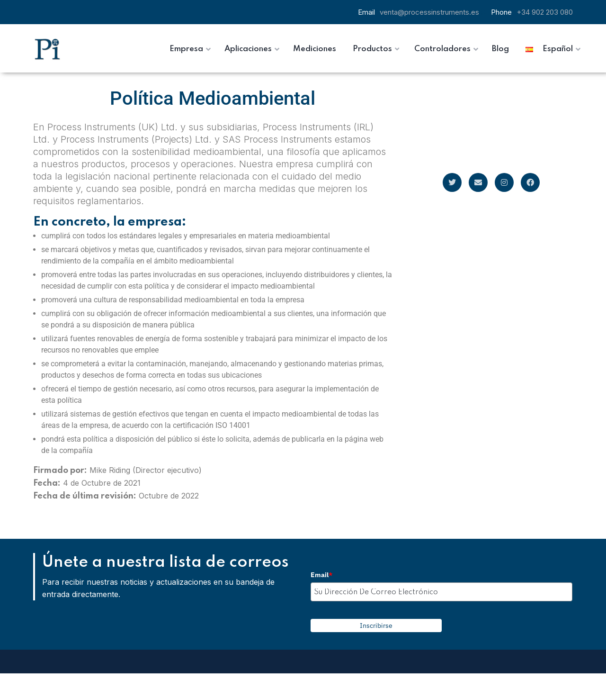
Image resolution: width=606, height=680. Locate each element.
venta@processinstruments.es (429, 12)
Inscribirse (376, 625)
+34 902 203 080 (545, 12)
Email (321, 575)
